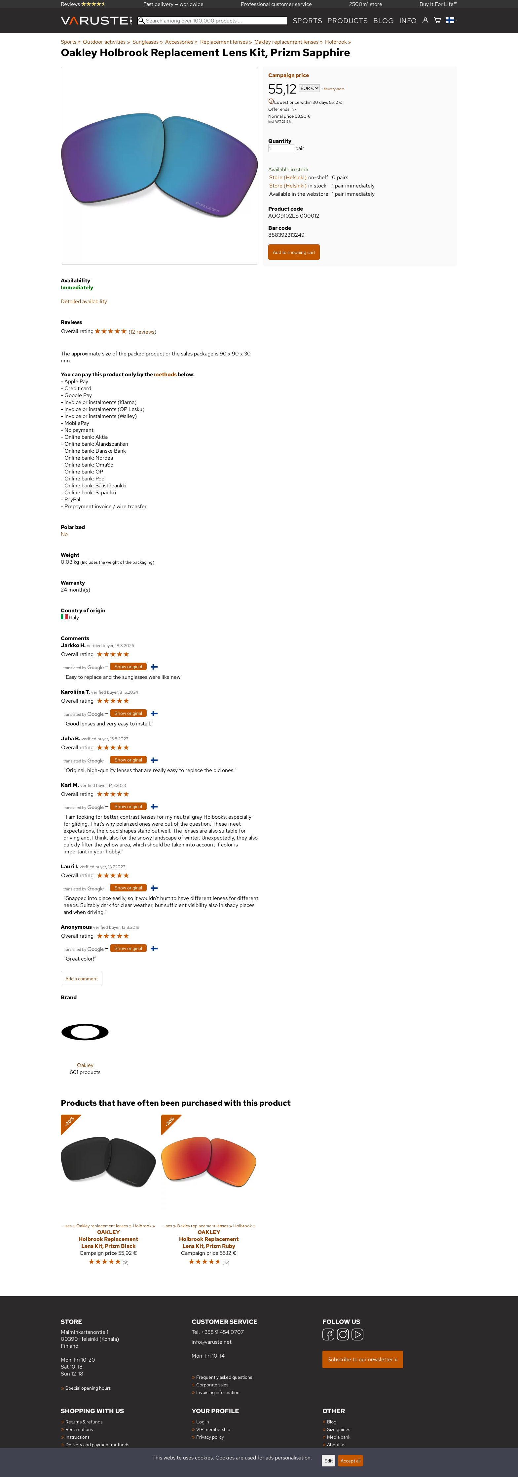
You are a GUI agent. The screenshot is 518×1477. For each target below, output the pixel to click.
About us (336, 1444)
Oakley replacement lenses (288, 41)
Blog (331, 1421)
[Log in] (425, 20)
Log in (202, 1421)
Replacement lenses (226, 41)
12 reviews (142, 331)
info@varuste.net (212, 1341)
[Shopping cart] (437, 21)
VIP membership (213, 1429)
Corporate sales (212, 1384)
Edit (328, 1460)
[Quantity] (281, 148)
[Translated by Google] (83, 667)
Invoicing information (218, 1392)
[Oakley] (85, 1047)
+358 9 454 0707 (222, 1332)
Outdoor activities (106, 41)
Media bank (339, 1437)
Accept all (350, 1460)
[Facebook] (328, 1335)
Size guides (338, 1429)
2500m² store (365, 4)
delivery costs (334, 89)
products (347, 20)
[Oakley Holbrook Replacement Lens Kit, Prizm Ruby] (208, 1193)
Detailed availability (84, 301)
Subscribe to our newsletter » (363, 1359)
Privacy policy (210, 1437)
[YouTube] (357, 1335)
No (64, 534)
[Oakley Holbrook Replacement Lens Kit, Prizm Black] (108, 1193)
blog (383, 20)
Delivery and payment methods (97, 1444)
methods (165, 374)
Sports (307, 20)
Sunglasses (147, 41)
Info (408, 20)
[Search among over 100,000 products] (212, 21)
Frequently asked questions (224, 1377)
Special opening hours (88, 1388)
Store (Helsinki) (288, 177)
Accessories (181, 41)
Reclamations (79, 1429)
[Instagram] (343, 1335)
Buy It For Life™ (438, 4)
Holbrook (338, 41)
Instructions (77, 1437)
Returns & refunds (83, 1421)
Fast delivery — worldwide (173, 4)
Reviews (83, 4)
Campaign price (288, 75)
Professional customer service (276, 4)
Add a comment (81, 978)
